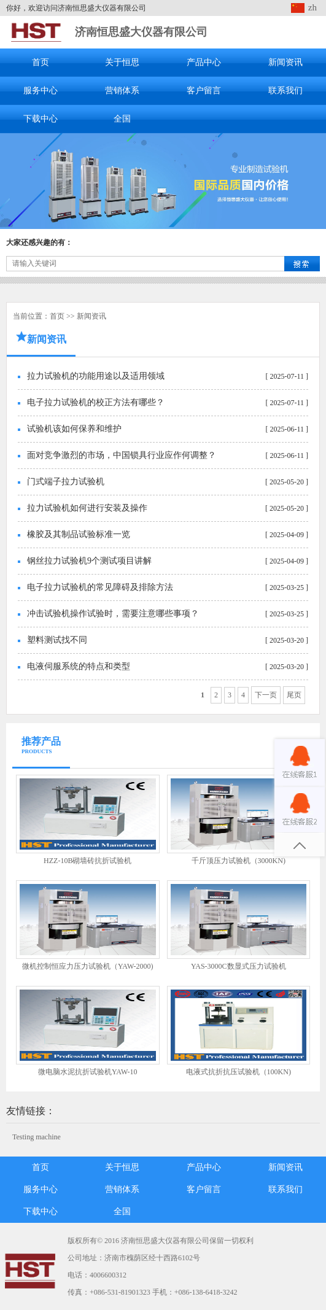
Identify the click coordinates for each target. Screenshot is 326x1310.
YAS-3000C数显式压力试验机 (238, 966)
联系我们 (285, 90)
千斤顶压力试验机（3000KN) (238, 860)
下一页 (266, 695)
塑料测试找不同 (57, 640)
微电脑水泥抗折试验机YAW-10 (88, 1072)
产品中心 (204, 62)
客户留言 (204, 90)
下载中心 (40, 118)
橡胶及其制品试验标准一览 (78, 534)
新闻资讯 (285, 62)
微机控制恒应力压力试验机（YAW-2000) (87, 966)
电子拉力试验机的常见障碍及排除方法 (100, 587)
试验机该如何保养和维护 (74, 428)
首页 (40, 62)
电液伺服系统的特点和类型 (78, 666)
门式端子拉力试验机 (65, 481)
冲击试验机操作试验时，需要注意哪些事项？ (113, 613)
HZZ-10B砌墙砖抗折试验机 (87, 860)
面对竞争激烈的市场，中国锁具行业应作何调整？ (121, 455)
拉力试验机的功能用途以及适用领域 (96, 376)
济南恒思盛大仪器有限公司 (141, 32)
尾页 (294, 695)
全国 (122, 118)
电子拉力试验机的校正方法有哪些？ (96, 402)
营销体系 (122, 90)
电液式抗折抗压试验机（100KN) (238, 1072)
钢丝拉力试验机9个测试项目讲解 (89, 560)
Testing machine (36, 1137)
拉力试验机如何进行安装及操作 (87, 508)
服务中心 (40, 90)
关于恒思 (122, 62)
